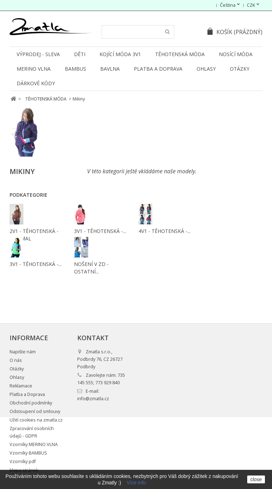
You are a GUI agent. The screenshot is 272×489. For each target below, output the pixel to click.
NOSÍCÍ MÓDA (236, 54)
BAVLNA (110, 68)
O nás (16, 360)
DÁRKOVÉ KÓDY (36, 83)
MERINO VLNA (34, 68)
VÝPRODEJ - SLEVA (38, 54)
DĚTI (79, 54)
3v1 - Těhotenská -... (100, 231)
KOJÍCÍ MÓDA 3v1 (120, 54)
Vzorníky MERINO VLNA (34, 444)
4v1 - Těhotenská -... (164, 231)
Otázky (239, 68)
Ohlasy (206, 68)
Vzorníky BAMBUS (28, 453)
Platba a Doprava (158, 68)
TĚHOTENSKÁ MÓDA (180, 54)
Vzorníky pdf (23, 461)
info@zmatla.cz (93, 399)
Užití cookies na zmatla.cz (36, 420)
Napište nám (23, 352)
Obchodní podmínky (31, 403)
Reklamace (21, 386)
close (256, 479)
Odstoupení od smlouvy (35, 411)
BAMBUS (75, 68)
